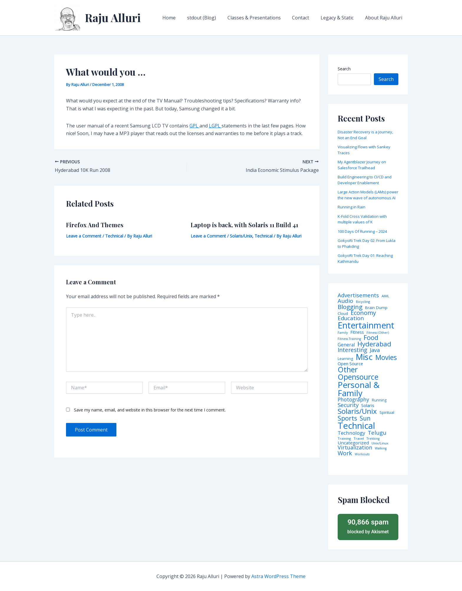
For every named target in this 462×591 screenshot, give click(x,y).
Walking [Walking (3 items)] (381, 448)
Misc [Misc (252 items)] (364, 357)
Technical (114, 236)
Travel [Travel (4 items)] (359, 438)
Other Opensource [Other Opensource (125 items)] (358, 373)
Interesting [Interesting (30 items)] (352, 350)
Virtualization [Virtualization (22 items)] (355, 447)
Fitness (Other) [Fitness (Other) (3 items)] (378, 332)
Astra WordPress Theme (278, 576)
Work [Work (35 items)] (345, 453)
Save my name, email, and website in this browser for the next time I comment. (150, 410)
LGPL (215, 125)
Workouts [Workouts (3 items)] (362, 454)
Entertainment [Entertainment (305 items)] (366, 325)
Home (180, 17)
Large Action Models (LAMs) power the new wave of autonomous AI (368, 194)
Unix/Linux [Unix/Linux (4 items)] (380, 443)
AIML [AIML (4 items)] (385, 296)
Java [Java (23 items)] (375, 350)
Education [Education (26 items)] (351, 318)
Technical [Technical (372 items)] (356, 425)
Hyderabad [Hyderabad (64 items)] (374, 344)
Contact (305, 17)
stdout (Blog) (210, 17)
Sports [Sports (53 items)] (347, 418)
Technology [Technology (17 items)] (351, 433)
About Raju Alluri (384, 17)
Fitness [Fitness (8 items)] (357, 332)
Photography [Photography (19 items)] (353, 399)
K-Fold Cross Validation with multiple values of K (362, 219)
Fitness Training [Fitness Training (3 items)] (349, 339)
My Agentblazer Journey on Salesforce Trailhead (362, 164)
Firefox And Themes (94, 225)
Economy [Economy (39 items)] (363, 313)
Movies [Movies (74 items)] (386, 357)
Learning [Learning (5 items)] (345, 359)
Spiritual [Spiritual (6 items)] (387, 412)
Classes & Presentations (261, 17)
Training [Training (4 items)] (344, 438)
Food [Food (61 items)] (371, 337)
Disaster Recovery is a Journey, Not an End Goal (365, 134)
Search (344, 69)
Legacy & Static (340, 17)
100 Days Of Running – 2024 (362, 231)
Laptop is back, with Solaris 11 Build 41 (244, 225)
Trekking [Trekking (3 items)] (373, 438)
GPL (194, 125)
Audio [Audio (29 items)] (345, 301)
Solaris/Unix (241, 236)
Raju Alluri (113, 17)
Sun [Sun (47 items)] (365, 418)
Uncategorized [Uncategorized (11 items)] (353, 443)
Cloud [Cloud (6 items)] (343, 314)
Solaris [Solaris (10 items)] (367, 405)
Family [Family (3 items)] (343, 332)
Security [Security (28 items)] (348, 405)
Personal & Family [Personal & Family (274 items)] (359, 389)
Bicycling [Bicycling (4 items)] (363, 301)
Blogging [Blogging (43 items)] (350, 307)
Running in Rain (351, 207)
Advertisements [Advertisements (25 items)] (358, 295)
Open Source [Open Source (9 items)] (350, 364)
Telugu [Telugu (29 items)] (377, 433)
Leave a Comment (83, 236)
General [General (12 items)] (346, 345)
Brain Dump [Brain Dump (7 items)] (376, 308)
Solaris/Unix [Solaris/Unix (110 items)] (357, 411)
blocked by (368, 526)
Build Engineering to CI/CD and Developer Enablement (365, 179)
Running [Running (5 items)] (379, 400)
